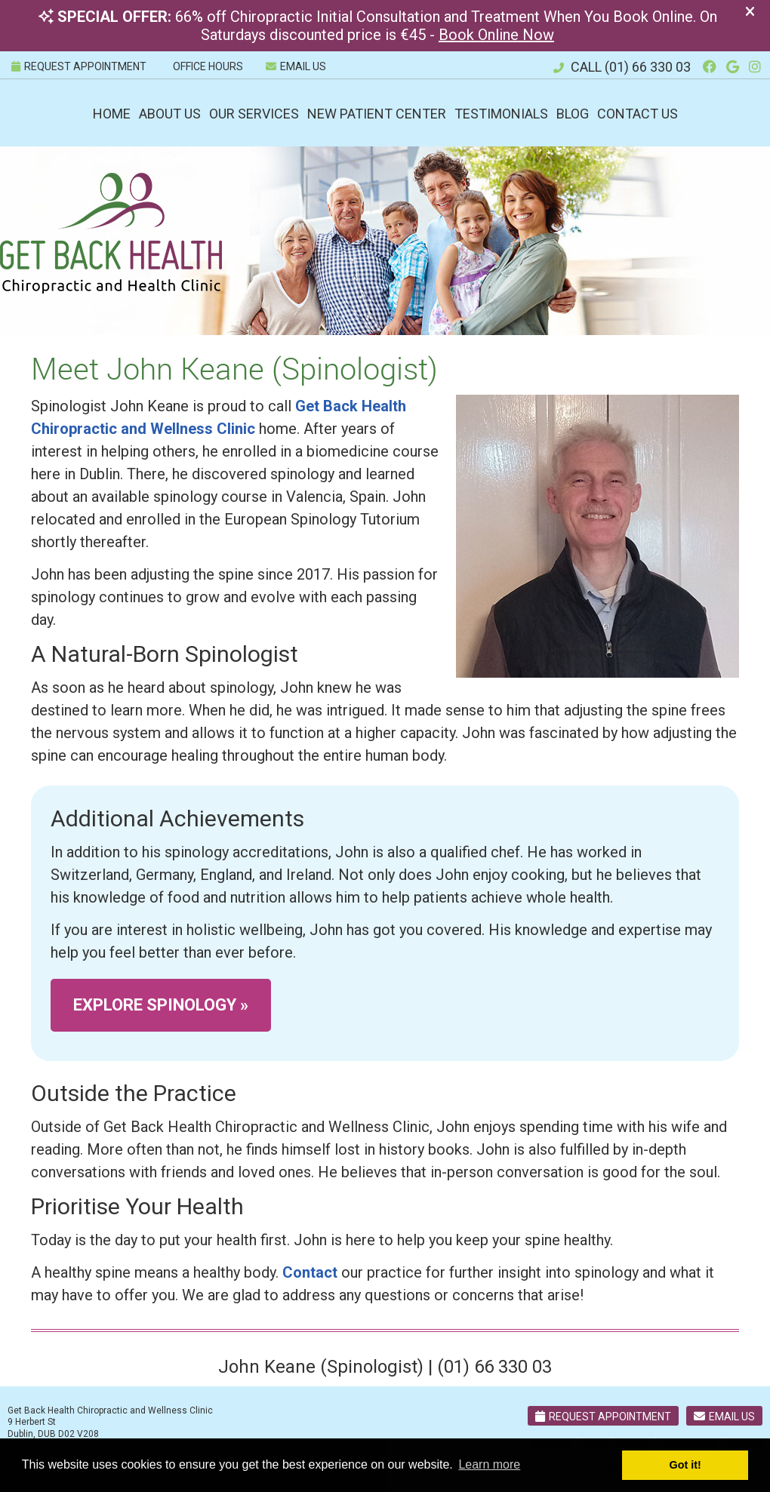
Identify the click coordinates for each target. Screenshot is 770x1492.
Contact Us (637, 114)
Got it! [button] (685, 1465)
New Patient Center (376, 114)
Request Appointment (603, 1416)
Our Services (254, 114)
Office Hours (208, 66)
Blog (572, 114)
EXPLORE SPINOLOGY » (160, 1004)
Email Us (296, 66)
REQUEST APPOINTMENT (78, 66)
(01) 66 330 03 (648, 67)
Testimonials (501, 114)
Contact (309, 1272)
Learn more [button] (489, 1464)
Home (112, 114)
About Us (170, 114)
